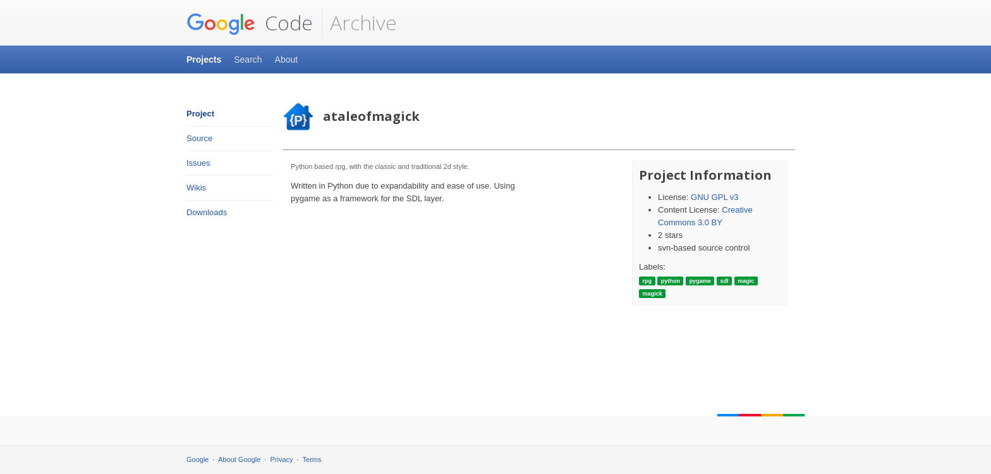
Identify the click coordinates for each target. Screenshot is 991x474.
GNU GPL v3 (714, 197)
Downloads (206, 212)
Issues (198, 163)
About (286, 59)
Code (249, 23)
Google (197, 459)
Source (199, 138)
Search (248, 59)
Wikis (196, 187)
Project (200, 113)
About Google (239, 459)
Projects (203, 59)
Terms (312, 459)
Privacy (282, 459)
